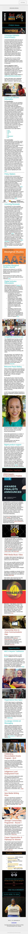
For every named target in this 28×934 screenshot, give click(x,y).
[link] (10, 638)
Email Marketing (10, 932)
